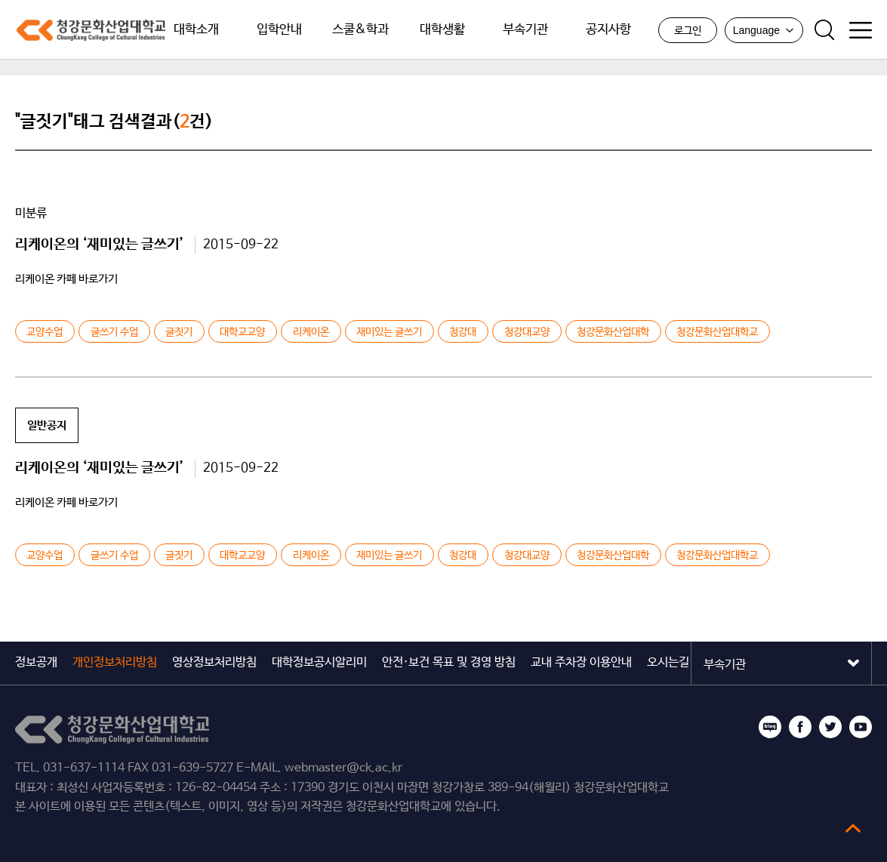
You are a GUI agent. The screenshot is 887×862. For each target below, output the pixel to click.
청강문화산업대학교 (90, 30)
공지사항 (608, 30)
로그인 (687, 31)
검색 (824, 30)
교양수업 (44, 332)
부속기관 (525, 30)
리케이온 (311, 332)
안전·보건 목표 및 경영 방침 (449, 662)
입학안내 (279, 30)
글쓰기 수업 (114, 332)
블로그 (770, 727)
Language (764, 30)
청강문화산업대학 (613, 332)
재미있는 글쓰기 (389, 332)
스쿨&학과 (360, 30)
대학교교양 (242, 332)
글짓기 (178, 332)
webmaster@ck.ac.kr (343, 768)
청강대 (462, 332)
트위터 (830, 727)
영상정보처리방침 (214, 662)
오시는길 (668, 662)
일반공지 (46, 425)
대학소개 (196, 30)
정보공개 (36, 662)
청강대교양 (527, 332)
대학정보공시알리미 (319, 662)
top (853, 828)
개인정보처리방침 (114, 662)
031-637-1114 (84, 768)
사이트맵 (860, 30)
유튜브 (860, 727)
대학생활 (442, 30)
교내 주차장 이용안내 (581, 662)
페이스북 (800, 727)
